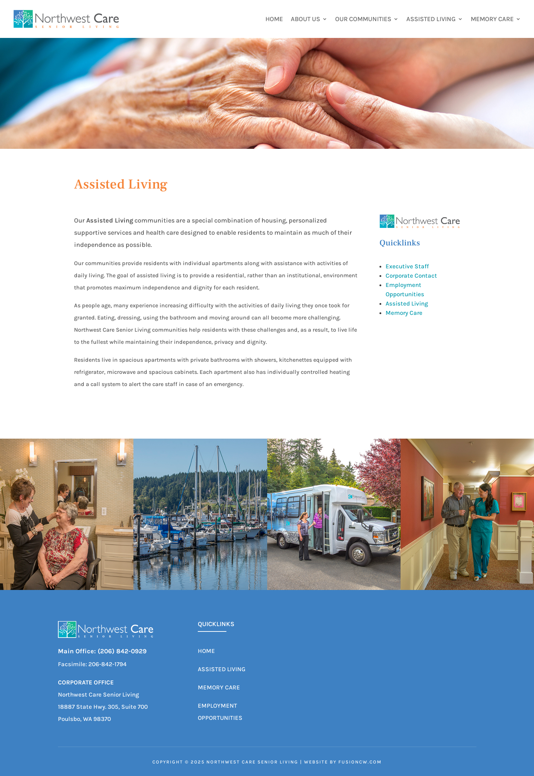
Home (274, 19)
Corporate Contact (411, 275)
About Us (305, 19)
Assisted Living (431, 19)
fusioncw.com (360, 762)
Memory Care (492, 19)
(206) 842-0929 (122, 651)
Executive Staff (407, 266)
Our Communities (363, 19)
